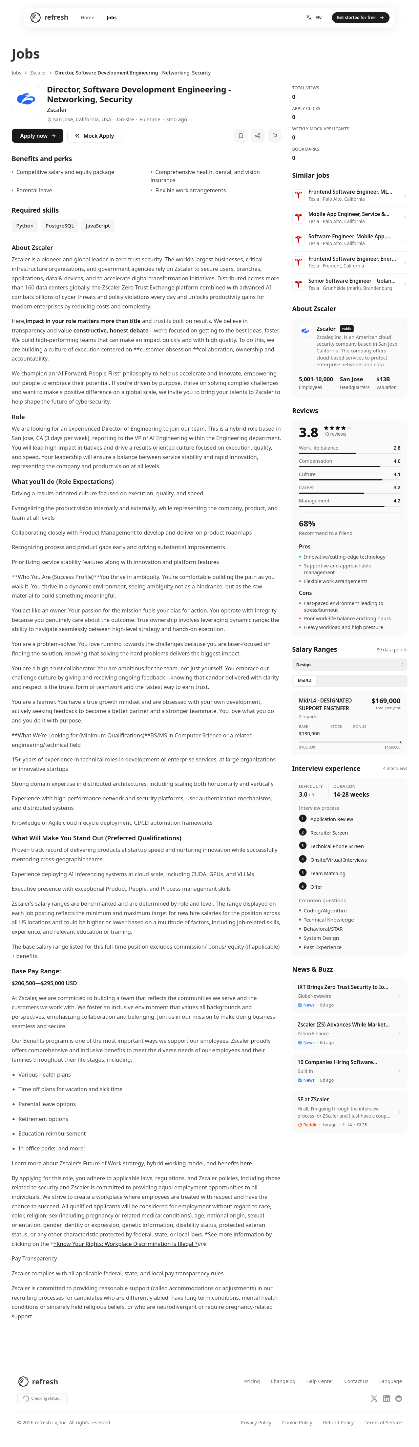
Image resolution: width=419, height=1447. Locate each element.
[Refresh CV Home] (32, 19)
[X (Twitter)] (374, 1398)
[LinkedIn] (386, 1398)
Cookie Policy (297, 1423)
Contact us (356, 1381)
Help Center (319, 1381)
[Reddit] (398, 1398)
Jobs (100, 19)
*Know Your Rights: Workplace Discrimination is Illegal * (126, 1244)
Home (74, 19)
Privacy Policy (256, 1423)
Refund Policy (338, 1423)
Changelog (283, 1381)
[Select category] (349, 664)
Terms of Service (383, 1423)
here (246, 1163)
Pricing (252, 1381)
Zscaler (38, 72)
